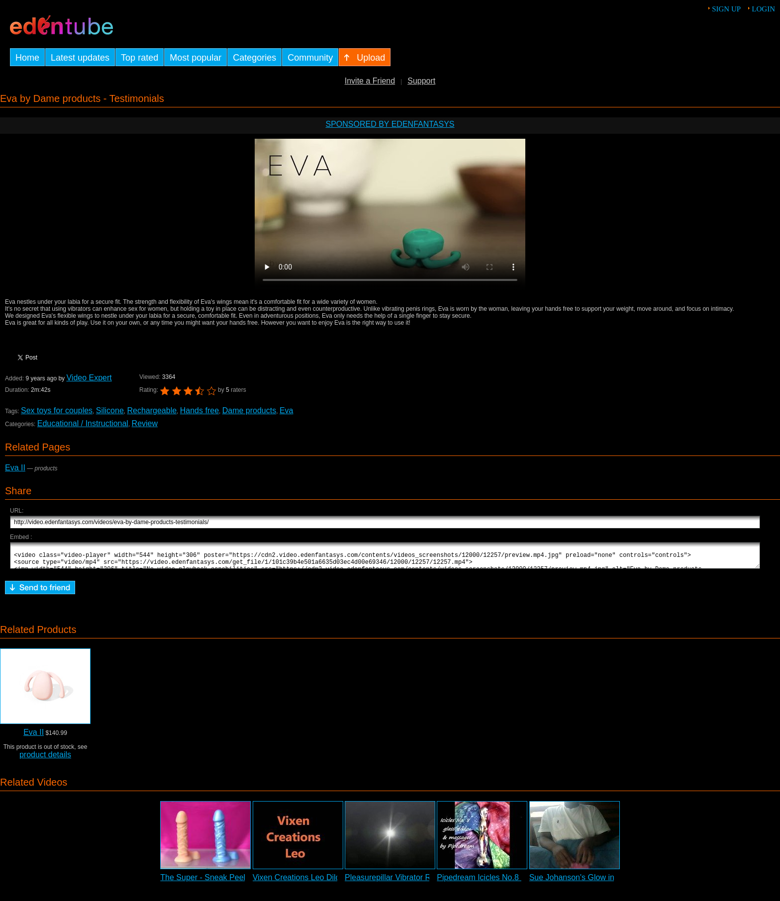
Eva (286, 410)
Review (145, 423)
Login (763, 9)
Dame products (249, 410)
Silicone (110, 410)
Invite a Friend (370, 81)
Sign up (726, 9)
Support (421, 81)
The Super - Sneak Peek (203, 882)
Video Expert (88, 377)
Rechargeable (152, 410)
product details (45, 759)
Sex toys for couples (57, 410)
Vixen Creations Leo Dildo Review (313, 882)
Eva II (15, 467)
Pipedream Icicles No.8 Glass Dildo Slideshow (518, 882)
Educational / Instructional (82, 423)
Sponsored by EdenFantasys (389, 124)
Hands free (199, 410)
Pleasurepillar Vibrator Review (398, 882)
